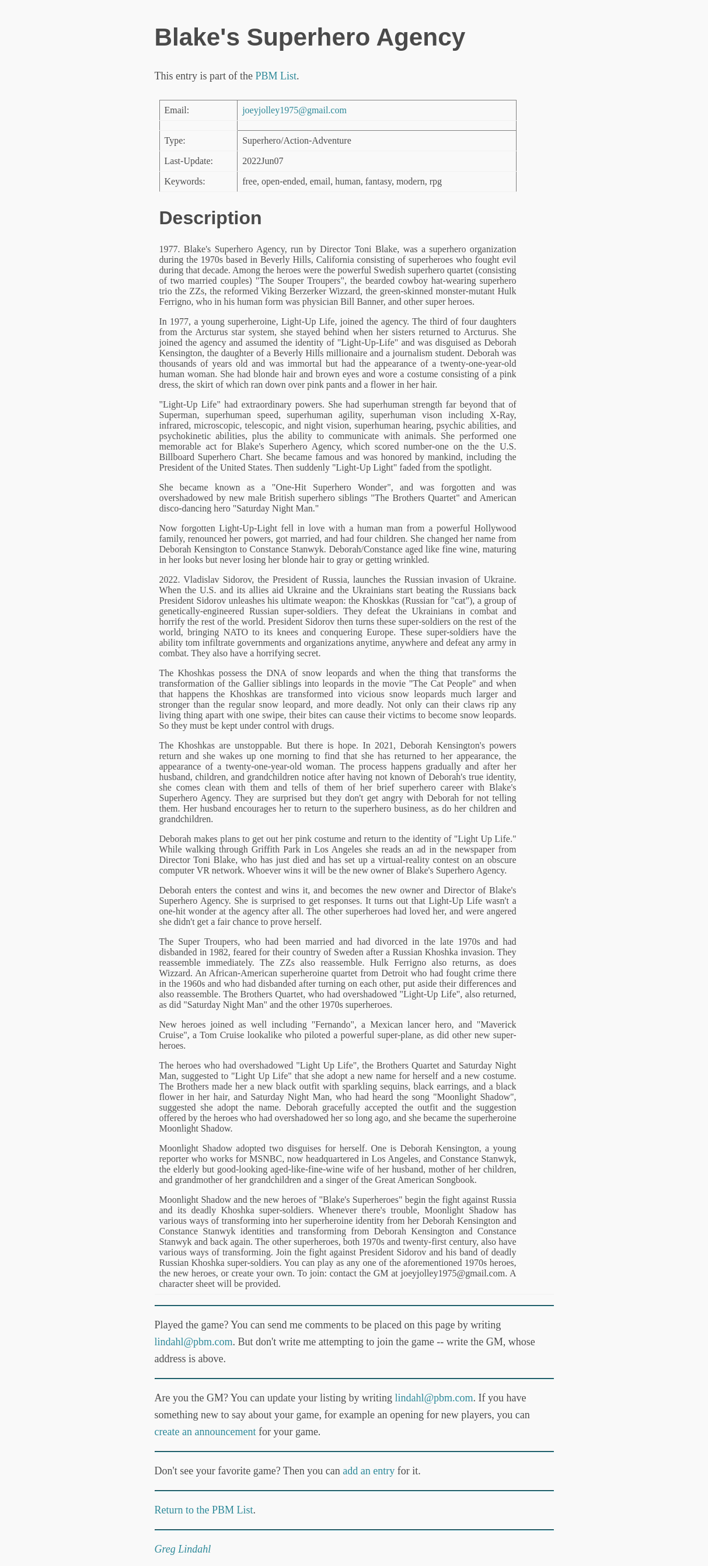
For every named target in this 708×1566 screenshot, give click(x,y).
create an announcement (205, 1432)
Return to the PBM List (204, 1510)
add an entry (369, 1471)
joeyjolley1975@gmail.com (294, 110)
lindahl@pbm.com (194, 1342)
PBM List (276, 76)
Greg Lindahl (183, 1549)
